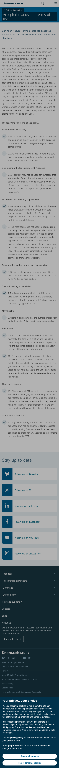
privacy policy (16, 737)
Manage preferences (13, 745)
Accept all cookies (29, 756)
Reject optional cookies (30, 763)
